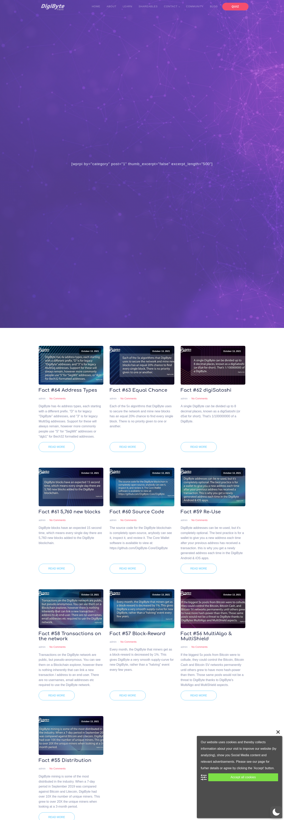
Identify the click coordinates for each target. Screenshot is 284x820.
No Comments (58, 398)
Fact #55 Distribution (65, 760)
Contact (171, 6)
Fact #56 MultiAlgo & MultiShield (206, 636)
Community (195, 6)
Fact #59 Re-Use (201, 512)
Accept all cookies (243, 777)
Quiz (235, 6)
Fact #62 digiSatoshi (206, 390)
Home (96, 6)
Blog (214, 6)
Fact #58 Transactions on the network (70, 636)
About (111, 6)
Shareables (148, 6)
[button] (276, 812)
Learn (127, 6)
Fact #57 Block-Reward (137, 633)
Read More (56, 446)
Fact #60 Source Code (137, 512)
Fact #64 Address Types (68, 390)
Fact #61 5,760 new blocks (69, 512)
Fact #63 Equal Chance (138, 390)
